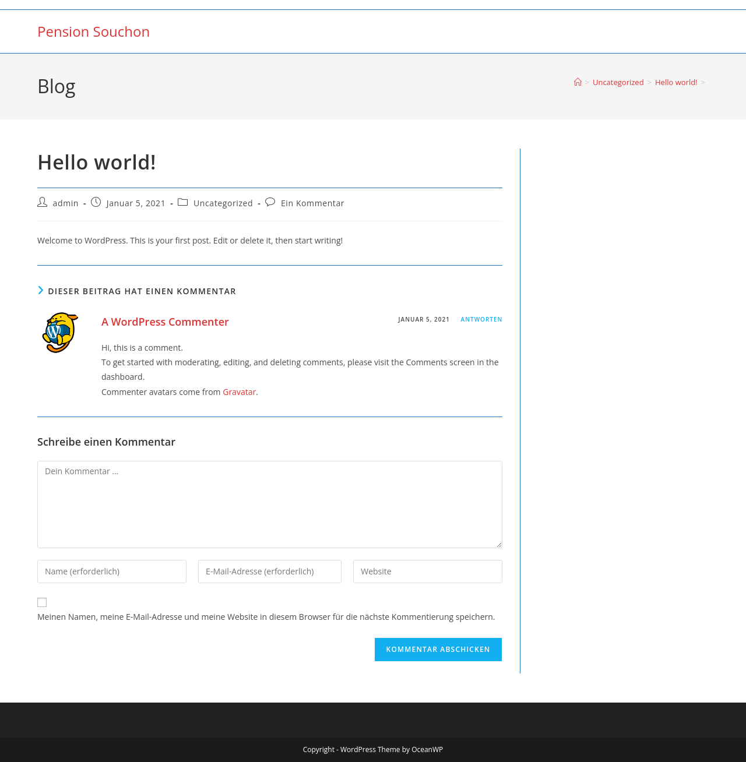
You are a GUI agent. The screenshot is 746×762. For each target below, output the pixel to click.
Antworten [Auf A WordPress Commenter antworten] (482, 319)
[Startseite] (578, 82)
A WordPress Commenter (165, 322)
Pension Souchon (93, 31)
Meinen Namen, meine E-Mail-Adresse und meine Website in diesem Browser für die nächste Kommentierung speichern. (266, 616)
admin (66, 203)
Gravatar (239, 391)
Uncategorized (223, 203)
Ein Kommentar (312, 203)
